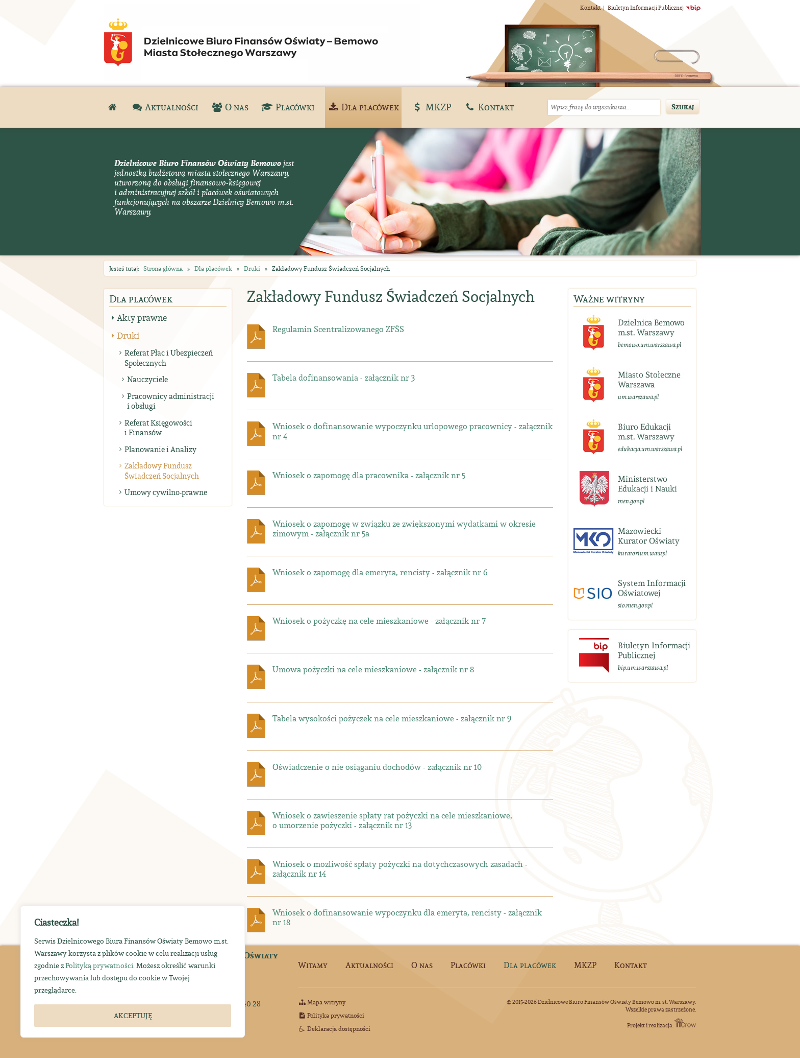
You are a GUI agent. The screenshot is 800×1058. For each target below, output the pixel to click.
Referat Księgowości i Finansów (158, 428)
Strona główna (163, 268)
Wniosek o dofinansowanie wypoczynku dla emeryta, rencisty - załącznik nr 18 (407, 917)
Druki (252, 268)
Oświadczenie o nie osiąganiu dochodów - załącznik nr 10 (377, 767)
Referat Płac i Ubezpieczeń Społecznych (168, 358)
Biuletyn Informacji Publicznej (654, 7)
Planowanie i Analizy (160, 449)
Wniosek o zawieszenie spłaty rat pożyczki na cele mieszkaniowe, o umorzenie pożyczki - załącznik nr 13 (392, 820)
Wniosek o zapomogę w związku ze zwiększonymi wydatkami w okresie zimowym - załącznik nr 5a (404, 528)
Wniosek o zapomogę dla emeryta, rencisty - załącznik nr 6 (379, 572)
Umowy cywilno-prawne (165, 492)
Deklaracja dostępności (334, 1028)
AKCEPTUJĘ (133, 1015)
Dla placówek (213, 268)
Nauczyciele (147, 379)
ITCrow (685, 1022)
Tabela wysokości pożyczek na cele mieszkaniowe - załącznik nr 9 (391, 718)
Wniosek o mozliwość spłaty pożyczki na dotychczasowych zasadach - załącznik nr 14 (400, 869)
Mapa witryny (321, 1002)
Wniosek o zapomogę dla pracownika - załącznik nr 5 (368, 475)
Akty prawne (142, 317)
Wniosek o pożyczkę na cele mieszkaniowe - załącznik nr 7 (379, 621)
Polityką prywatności (99, 965)
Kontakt (590, 7)
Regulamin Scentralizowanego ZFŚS (338, 329)
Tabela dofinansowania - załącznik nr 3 (343, 377)
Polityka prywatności (331, 1015)
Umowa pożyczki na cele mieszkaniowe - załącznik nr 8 (373, 669)
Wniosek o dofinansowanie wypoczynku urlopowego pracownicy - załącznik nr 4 (412, 431)
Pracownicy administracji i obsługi (170, 401)
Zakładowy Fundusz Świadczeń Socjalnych (161, 471)
